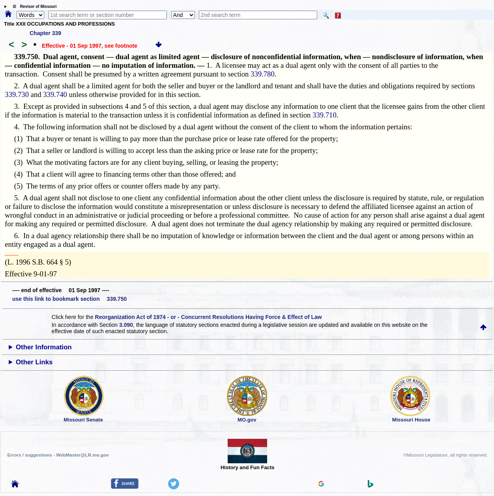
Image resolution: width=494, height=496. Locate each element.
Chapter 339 (45, 33)
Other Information (44, 347)
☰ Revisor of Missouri (33, 6)
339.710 (324, 115)
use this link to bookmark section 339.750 (69, 299)
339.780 (263, 74)
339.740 (55, 94)
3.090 (126, 325)
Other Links (34, 362)
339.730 (17, 94)
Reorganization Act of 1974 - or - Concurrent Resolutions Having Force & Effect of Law (208, 317)
